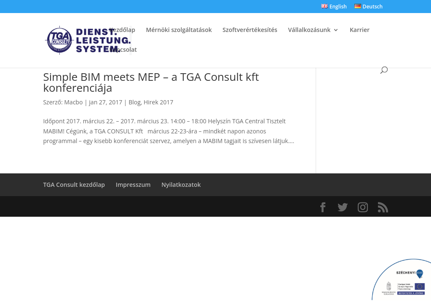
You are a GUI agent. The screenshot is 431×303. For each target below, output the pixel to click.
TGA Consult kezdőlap (74, 185)
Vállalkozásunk (309, 30)
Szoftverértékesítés (250, 30)
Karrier (360, 30)
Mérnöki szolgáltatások (179, 30)
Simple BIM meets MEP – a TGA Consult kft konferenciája (151, 82)
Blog (134, 102)
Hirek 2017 (158, 102)
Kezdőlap (122, 30)
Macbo (73, 102)
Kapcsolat (123, 50)
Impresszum (133, 185)
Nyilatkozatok (181, 185)
